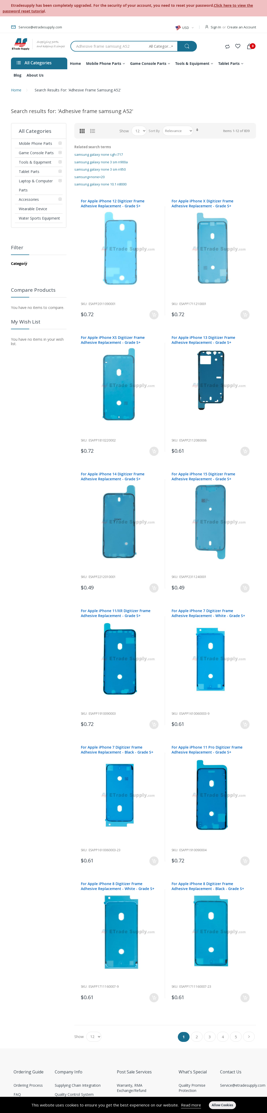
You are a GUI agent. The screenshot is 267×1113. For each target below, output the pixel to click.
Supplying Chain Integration (78, 1085)
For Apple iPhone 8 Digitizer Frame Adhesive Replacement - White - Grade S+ (117, 886)
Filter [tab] (17, 247)
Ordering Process (28, 1085)
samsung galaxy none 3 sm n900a (101, 162)
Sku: (84, 304)
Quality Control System (74, 1094)
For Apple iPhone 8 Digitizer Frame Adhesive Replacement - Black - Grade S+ (208, 886)
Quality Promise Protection (192, 1088)
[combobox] (108, 46)
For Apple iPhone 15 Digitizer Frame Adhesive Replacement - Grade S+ (203, 476)
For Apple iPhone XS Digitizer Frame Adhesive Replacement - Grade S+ (113, 340)
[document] (133, 1105)
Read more (191, 1105)
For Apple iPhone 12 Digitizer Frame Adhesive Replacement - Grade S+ (112, 203)
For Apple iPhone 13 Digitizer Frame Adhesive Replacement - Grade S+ (203, 340)
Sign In (216, 27)
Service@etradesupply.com (242, 1085)
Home (16, 90)
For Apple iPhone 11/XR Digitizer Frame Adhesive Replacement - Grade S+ (115, 613)
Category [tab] (19, 263)
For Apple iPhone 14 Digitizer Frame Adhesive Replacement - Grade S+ (112, 476)
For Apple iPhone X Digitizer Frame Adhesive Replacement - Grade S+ (202, 203)
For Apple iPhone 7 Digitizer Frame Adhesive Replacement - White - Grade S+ (208, 613)
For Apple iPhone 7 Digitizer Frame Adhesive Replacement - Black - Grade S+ (117, 750)
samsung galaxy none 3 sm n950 (100, 169)
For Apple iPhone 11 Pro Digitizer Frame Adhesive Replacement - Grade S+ (207, 750)
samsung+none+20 (89, 177)
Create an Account (241, 27)
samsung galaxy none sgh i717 (98, 154)
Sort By (154, 130)
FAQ (17, 1094)
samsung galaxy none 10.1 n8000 (100, 184)
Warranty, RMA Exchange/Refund (131, 1088)
